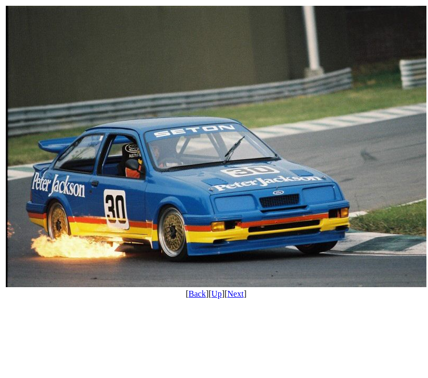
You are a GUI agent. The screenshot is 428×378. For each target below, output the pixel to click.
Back (197, 293)
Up (216, 293)
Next (235, 293)
